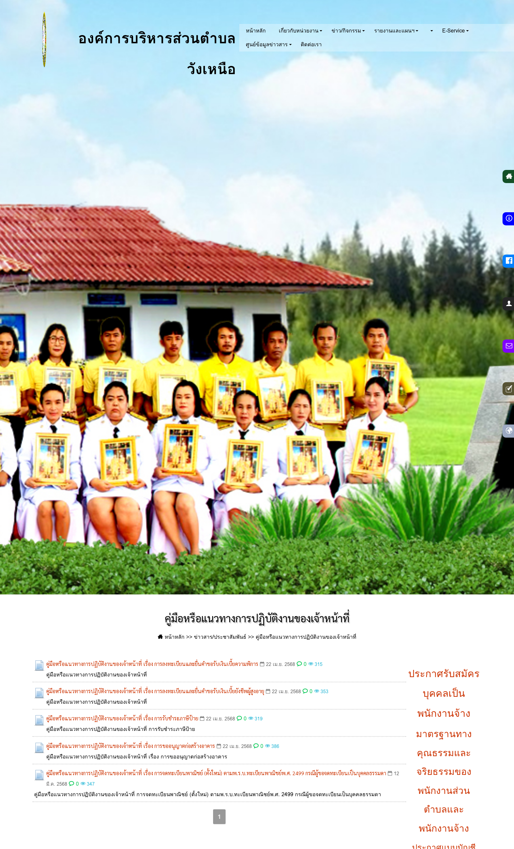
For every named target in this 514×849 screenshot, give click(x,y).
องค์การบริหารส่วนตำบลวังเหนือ (125, 39)
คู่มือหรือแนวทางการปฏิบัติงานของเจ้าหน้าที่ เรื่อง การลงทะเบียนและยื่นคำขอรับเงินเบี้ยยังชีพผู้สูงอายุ (155, 691)
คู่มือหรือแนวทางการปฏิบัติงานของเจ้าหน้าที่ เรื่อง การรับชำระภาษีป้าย (122, 718)
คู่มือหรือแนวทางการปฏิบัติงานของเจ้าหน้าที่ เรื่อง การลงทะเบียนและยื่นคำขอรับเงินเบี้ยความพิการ (152, 663)
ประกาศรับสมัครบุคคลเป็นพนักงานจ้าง (444, 693)
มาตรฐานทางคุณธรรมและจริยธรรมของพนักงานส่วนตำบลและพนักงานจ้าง (444, 781)
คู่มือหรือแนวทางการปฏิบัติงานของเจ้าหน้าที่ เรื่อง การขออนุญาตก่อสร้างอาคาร (130, 745)
